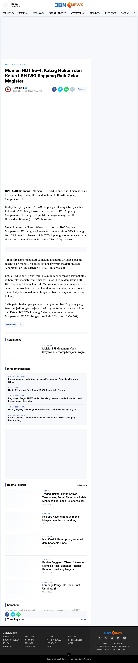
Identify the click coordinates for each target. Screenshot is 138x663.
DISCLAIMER (123, 646)
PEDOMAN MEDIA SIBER (105, 646)
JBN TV (6, 643)
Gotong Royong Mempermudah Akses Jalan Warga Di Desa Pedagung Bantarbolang (41, 419)
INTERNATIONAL (53, 640)
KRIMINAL (23, 13)
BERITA (47, 491)
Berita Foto (29, 637)
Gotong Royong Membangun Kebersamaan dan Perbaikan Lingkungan (42, 409)
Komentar (81, 89)
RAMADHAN (30, 646)
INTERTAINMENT (57, 13)
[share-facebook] (54, 89)
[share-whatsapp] (66, 89)
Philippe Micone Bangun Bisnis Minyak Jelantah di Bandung (61, 518)
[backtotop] (69, 655)
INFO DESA (95, 13)
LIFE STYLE (51, 643)
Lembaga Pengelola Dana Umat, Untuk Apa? (61, 586)
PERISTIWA (8, 13)
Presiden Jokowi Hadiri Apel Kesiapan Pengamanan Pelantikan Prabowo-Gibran (43, 380)
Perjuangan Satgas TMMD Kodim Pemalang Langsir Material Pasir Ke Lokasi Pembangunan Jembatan (45, 399)
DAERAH (125, 13)
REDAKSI (118, 643)
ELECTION (72, 637)
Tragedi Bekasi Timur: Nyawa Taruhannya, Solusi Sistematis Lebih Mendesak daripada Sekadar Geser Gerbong (64, 497)
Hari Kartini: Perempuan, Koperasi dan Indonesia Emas (62, 541)
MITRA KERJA (119, 649)
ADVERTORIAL (77, 13)
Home (7, 65)
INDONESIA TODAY (14, 325)
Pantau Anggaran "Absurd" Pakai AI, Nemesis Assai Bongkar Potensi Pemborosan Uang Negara (63, 566)
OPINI (70, 643)
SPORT (49, 646)
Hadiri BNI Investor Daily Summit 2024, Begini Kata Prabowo (37, 390)
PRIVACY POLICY (104, 649)
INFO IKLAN (107, 643)
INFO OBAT (110, 13)
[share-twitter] (60, 89)
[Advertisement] (69, 38)
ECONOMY (38, 13)
